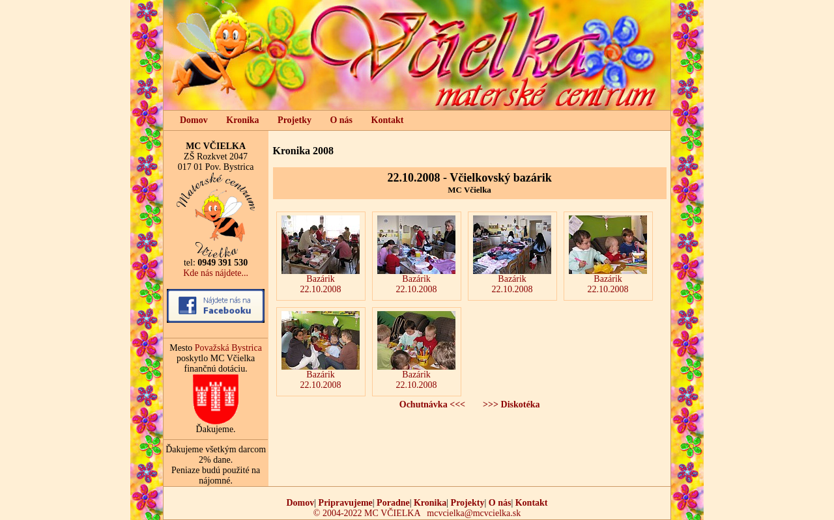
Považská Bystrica (228, 348)
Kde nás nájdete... (215, 273)
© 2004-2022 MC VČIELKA (366, 513)
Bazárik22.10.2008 (320, 254)
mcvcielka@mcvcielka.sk (474, 513)
